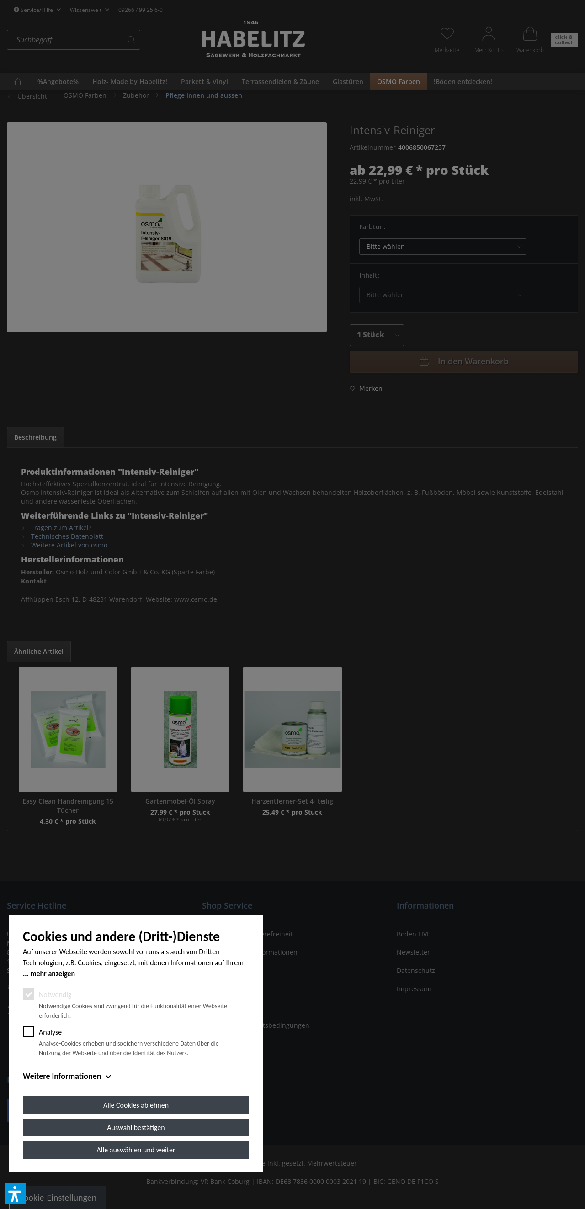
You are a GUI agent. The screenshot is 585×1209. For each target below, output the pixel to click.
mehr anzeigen (52, 973)
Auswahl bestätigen (136, 1127)
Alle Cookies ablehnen (136, 1105)
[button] (15, 1193)
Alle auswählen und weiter (136, 1150)
